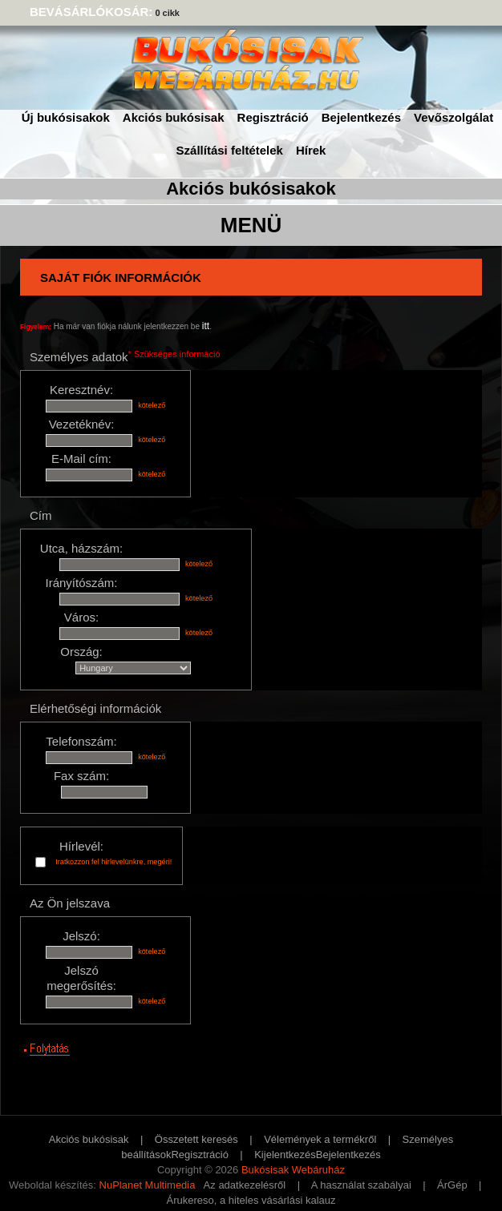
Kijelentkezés (285, 1155)
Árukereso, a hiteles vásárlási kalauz (251, 1200)
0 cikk (167, 13)
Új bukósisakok (66, 117)
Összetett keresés (196, 1139)
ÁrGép (452, 1185)
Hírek (311, 150)
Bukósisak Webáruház (293, 1170)
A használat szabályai (361, 1185)
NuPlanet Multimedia (147, 1185)
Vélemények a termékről (320, 1139)
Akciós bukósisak (174, 117)
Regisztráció (273, 117)
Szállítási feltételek (229, 150)
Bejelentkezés (361, 117)
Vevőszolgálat (453, 117)
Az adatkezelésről (245, 1185)
